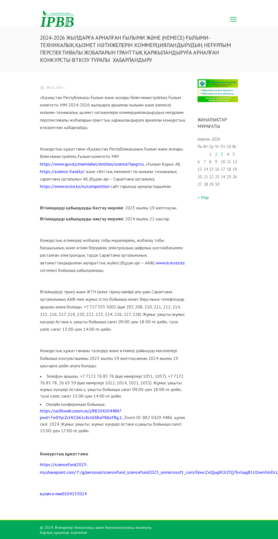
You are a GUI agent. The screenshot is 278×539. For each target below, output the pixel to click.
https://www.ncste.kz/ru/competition (75, 186)
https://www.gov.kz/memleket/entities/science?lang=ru (92, 164)
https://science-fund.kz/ (62, 171)
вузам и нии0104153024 (63, 493)
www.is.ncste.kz (170, 263)
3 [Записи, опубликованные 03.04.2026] (222, 154)
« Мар (203, 197)
